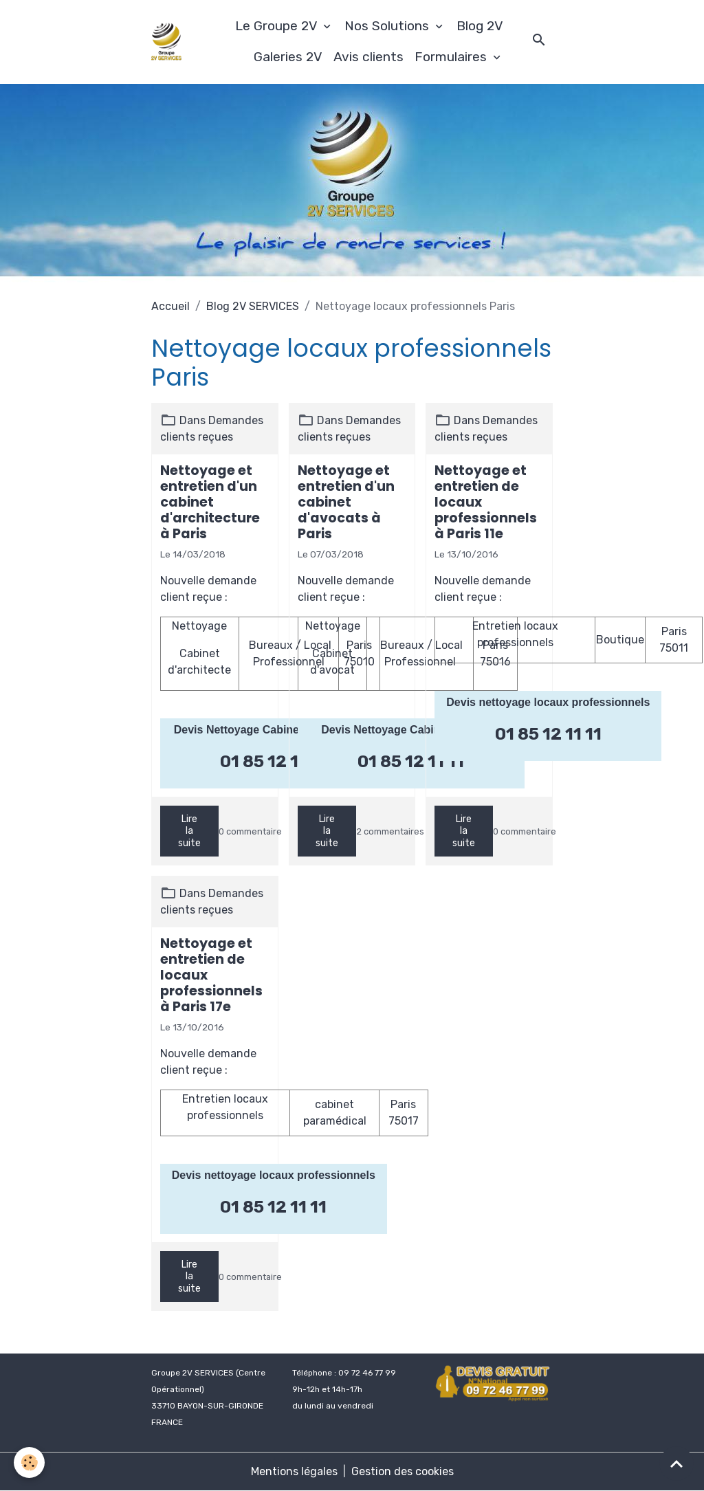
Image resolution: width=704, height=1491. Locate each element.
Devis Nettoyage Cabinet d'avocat (409, 730)
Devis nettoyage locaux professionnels (548, 702)
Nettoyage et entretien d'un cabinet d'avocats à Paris (346, 502)
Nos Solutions (388, 26)
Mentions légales (294, 1471)
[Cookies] (29, 1462)
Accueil (170, 306)
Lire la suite (189, 831)
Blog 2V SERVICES (252, 306)
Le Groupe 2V (277, 26)
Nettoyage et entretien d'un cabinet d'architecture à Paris (210, 502)
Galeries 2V (288, 57)
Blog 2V (479, 26)
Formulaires (452, 57)
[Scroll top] (676, 1463)
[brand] (166, 41)
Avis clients (368, 57)
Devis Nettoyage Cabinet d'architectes (273, 730)
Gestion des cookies (402, 1471)
